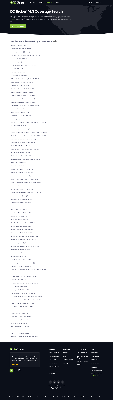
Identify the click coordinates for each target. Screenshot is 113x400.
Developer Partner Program (82, 357)
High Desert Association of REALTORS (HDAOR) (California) (25, 159)
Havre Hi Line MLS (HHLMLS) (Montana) (20, 152)
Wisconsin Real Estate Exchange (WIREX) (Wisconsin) (24, 336)
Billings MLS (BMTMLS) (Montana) (19, 69)
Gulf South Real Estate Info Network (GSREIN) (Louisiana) (25, 149)
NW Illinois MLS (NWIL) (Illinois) (18, 256)
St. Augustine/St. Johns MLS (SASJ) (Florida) (22, 306)
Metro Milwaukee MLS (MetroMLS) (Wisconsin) (22, 189)
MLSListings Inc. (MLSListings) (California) (21, 206)
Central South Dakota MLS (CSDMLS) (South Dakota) (24, 89)
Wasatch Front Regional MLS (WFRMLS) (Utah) (22, 333)
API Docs (79, 365)
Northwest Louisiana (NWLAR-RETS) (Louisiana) (22, 253)
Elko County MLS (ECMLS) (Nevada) (20, 119)
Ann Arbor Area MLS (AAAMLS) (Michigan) (21, 48)
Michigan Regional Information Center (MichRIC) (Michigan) (26, 192)
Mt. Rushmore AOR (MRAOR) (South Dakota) (22, 213)
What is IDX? (94, 359)
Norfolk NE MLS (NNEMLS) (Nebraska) (20, 219)
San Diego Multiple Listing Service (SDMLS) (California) (24, 283)
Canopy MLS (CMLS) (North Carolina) (20, 85)
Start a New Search (18, 26)
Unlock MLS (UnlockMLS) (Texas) (19, 323)
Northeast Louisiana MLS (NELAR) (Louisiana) (22, 226)
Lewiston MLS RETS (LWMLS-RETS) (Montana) (22, 172)
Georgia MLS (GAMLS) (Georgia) (19, 125)
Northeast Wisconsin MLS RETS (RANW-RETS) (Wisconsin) (25, 233)
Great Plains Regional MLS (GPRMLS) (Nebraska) (23, 129)
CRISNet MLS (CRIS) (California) (19, 109)
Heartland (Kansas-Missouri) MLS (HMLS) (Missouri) (23, 156)
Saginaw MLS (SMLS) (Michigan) (19, 279)
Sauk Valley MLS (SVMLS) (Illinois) (19, 286)
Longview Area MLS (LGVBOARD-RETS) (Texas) (22, 176)
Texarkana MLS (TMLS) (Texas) (18, 310)
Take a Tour (52, 359)
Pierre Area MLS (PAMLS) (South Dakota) (21, 266)
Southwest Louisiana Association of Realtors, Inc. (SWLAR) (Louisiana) (28, 300)
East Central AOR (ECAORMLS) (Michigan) (21, 115)
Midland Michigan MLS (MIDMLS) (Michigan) (22, 196)
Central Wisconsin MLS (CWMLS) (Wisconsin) (22, 92)
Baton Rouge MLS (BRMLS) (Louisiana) (20, 52)
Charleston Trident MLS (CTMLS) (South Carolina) (23, 95)
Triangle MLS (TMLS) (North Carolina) (20, 320)
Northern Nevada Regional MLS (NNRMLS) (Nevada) (23, 239)
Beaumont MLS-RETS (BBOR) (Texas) (20, 58)
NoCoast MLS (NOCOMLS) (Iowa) (19, 216)
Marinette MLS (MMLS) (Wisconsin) (19, 186)
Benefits (41, 2)
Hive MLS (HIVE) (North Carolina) (19, 162)
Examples (52, 373)
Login (90, 2)
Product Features (54, 353)
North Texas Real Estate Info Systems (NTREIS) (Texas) (24, 223)
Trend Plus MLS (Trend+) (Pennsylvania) (21, 316)
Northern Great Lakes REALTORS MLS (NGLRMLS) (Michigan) (25, 236)
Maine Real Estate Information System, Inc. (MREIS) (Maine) (26, 182)
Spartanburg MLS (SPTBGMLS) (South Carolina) (22, 303)
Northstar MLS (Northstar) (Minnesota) (20, 243)
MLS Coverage (49, 2)
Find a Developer (82, 353)
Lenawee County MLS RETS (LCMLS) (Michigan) (22, 169)
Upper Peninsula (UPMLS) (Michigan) (20, 326)
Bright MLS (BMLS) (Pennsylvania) (19, 75)
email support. (97, 375)
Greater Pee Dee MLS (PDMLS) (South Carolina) (23, 142)
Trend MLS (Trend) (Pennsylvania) (19, 313)
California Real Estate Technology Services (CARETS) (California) (27, 79)
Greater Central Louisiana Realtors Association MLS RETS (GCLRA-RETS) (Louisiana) (31, 136)
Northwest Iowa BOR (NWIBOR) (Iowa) (20, 249)
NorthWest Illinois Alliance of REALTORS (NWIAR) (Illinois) (25, 246)
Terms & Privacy (68, 359)
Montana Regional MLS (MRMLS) (19, 209)
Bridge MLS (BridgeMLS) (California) (20, 72)
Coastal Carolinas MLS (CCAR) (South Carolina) (23, 99)
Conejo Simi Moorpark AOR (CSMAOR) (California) (23, 102)
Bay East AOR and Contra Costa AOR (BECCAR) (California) (26, 55)
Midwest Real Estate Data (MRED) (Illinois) (21, 199)
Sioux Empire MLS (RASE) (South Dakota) (21, 290)
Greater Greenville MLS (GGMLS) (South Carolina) (23, 139)
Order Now (98, 2)
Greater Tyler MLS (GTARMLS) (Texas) (20, 146)
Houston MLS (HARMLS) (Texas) (19, 166)
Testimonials (53, 370)
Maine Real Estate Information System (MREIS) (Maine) (25, 179)
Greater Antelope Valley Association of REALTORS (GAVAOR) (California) (29, 132)
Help (57, 2)
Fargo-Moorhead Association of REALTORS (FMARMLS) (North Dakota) (28, 122)
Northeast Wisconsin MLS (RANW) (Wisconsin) (22, 229)
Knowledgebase (95, 356)
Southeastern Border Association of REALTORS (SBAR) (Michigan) (27, 296)
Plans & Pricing (32, 2)
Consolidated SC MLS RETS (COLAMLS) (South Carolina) (25, 105)
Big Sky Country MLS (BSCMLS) (18, 62)
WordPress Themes (82, 361)
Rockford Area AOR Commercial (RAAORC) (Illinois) (24, 276)
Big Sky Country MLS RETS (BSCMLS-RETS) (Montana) (24, 65)
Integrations (94, 353)
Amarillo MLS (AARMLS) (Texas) (18, 45)
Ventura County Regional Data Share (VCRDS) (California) (25, 330)
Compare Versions (54, 356)
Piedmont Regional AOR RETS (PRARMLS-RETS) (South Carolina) (27, 263)
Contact (65, 353)
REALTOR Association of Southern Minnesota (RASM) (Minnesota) (27, 273)
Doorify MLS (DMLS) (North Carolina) (20, 112)
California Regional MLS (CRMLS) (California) (22, 82)
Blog (64, 356)
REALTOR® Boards (54, 366)
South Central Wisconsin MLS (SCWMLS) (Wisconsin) (24, 293)
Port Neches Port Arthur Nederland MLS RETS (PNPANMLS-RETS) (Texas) (28, 269)
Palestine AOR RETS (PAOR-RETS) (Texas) (21, 259)
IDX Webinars (95, 363)
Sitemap (65, 363)
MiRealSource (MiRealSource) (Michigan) (21, 202)
